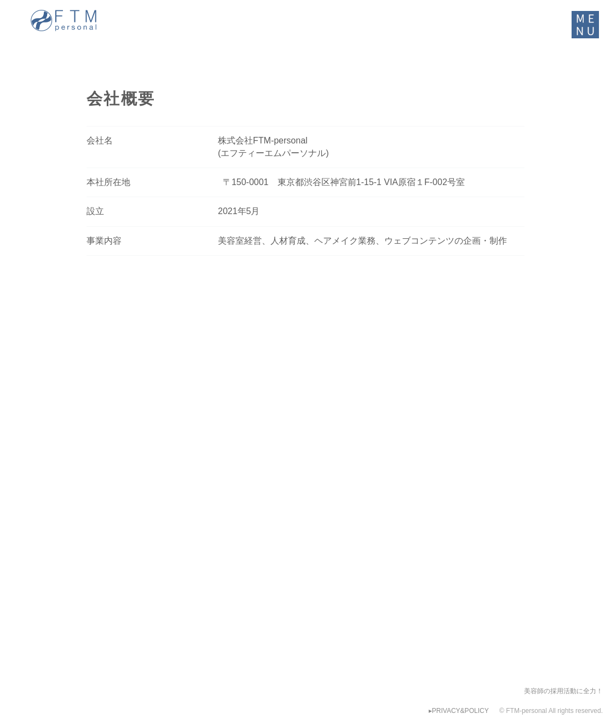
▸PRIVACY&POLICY (459, 711)
